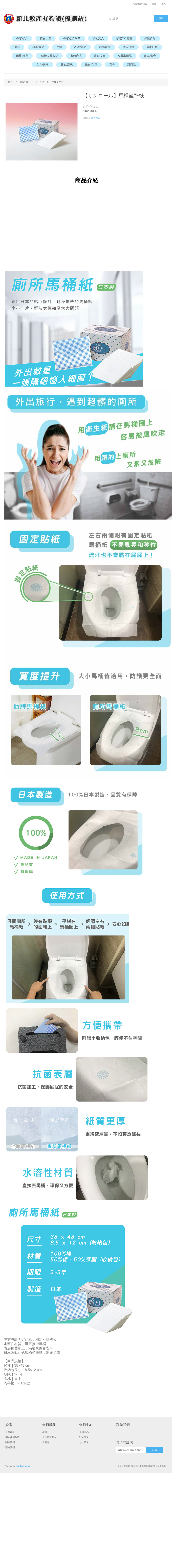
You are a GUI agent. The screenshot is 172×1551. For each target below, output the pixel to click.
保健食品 (150, 38)
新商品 (131, 64)
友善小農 (45, 38)
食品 (17, 47)
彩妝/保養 (104, 47)
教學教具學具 (71, 38)
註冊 (154, 4)
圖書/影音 (150, 55)
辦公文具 (98, 38)
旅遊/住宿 (91, 64)
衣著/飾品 (80, 47)
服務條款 (10, 1432)
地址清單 (84, 1442)
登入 (164, 4)
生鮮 (59, 47)
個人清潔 (128, 47)
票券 (112, 64)
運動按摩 (99, 55)
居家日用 (152, 47)
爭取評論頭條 (90, 111)
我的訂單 (84, 1437)
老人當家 (95, 118)
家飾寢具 (76, 55)
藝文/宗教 (67, 64)
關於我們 (10, 1442)
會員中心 (84, 1432)
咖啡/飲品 (38, 47)
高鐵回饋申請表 (140, 4)
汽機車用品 (124, 55)
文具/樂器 (42, 64)
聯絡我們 (10, 1447)
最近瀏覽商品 (49, 1437)
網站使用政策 (12, 1437)
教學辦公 (22, 38)
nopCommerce (23, 1466)
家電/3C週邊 (124, 38)
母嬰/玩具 (22, 55)
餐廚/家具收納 (49, 55)
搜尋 (44, 1432)
